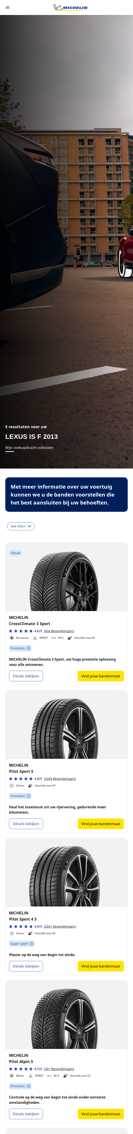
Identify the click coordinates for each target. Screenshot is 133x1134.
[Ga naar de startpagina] (70, 7)
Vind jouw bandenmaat (100, 676)
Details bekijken (26, 676)
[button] (41, 631)
